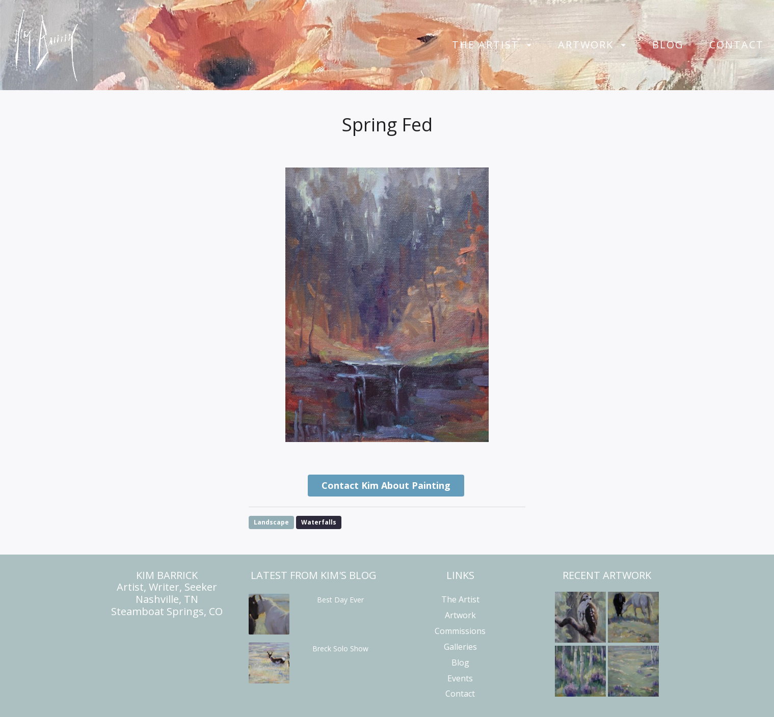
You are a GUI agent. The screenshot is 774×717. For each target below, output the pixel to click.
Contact (736, 44)
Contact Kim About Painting (386, 485)
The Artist (485, 44)
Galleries (460, 646)
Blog (668, 44)
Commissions (460, 631)
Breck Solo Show (340, 648)
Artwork (585, 44)
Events (460, 678)
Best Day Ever (340, 599)
